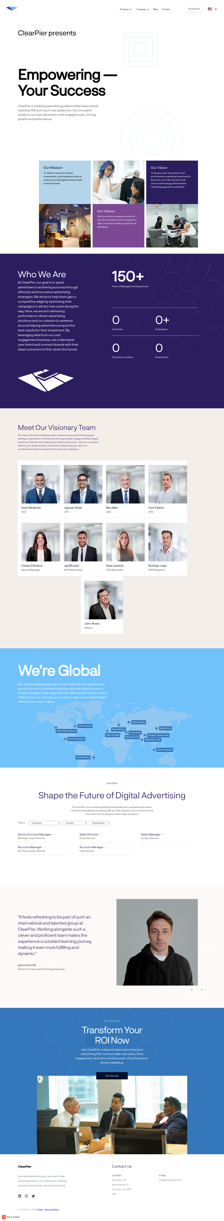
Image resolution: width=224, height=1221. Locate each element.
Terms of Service (51, 1209)
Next (208, 946)
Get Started (194, 9)
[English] (212, 9)
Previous (15, 946)
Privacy (40, 1209)
